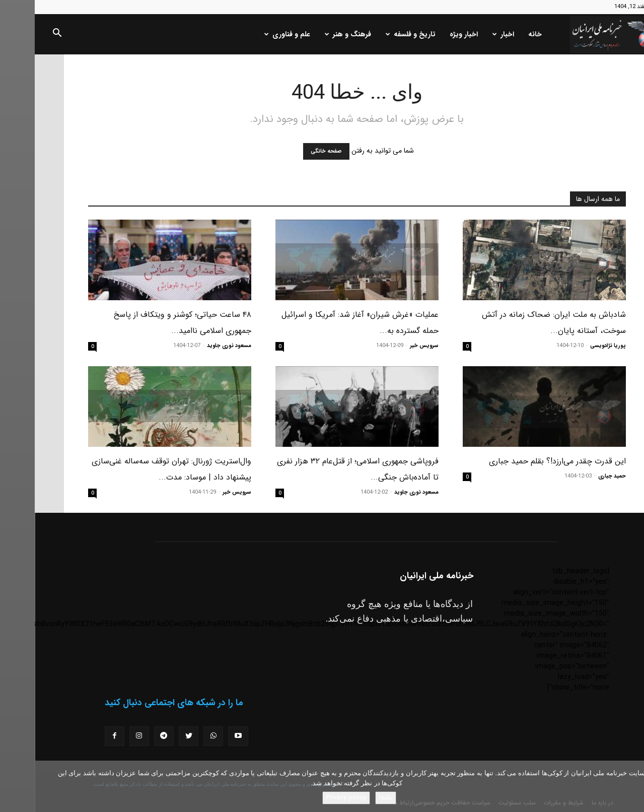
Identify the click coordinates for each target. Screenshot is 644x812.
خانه (500, 34)
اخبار (468, 34)
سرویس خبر (389, 346)
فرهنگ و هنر (313, 34)
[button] (22, 34)
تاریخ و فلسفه (376, 34)
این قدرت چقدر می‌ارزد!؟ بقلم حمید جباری (522, 461)
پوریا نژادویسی (573, 346)
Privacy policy (311, 797)
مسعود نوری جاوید (194, 346)
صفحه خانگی (291, 151)
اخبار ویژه (429, 34)
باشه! (350, 797)
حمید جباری (577, 476)
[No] (631, 786)
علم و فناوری (252, 34)
